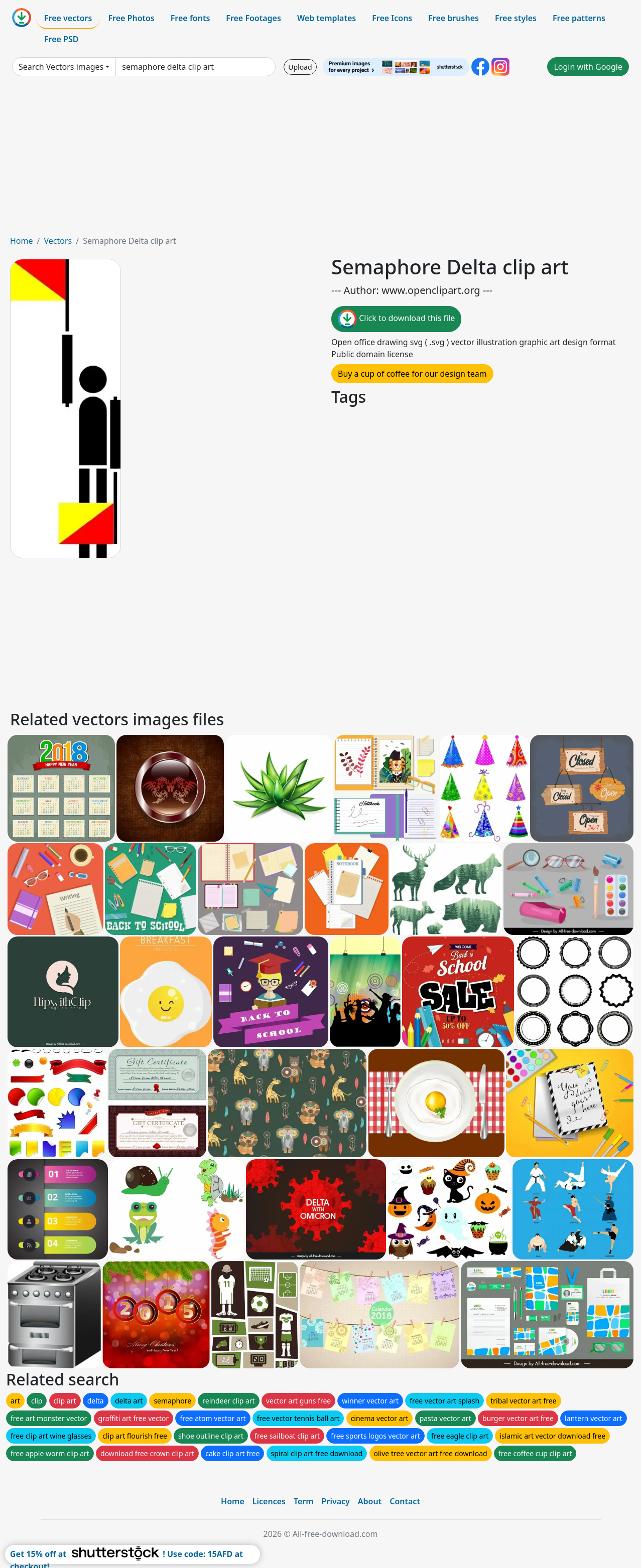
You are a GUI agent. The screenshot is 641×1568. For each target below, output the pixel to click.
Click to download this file (396, 319)
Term (304, 1501)
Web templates (326, 18)
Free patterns (579, 18)
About (369, 1501)
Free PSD (61, 39)
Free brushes (453, 18)
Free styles (516, 18)
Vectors (58, 240)
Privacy (336, 1501)
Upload (300, 67)
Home (21, 240)
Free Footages (253, 18)
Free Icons (392, 18)
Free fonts (190, 18)
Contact (405, 1501)
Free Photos (131, 18)
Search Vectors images (61, 66)
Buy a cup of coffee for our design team (412, 373)
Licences (269, 1501)
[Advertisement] (321, 159)
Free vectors (68, 18)
